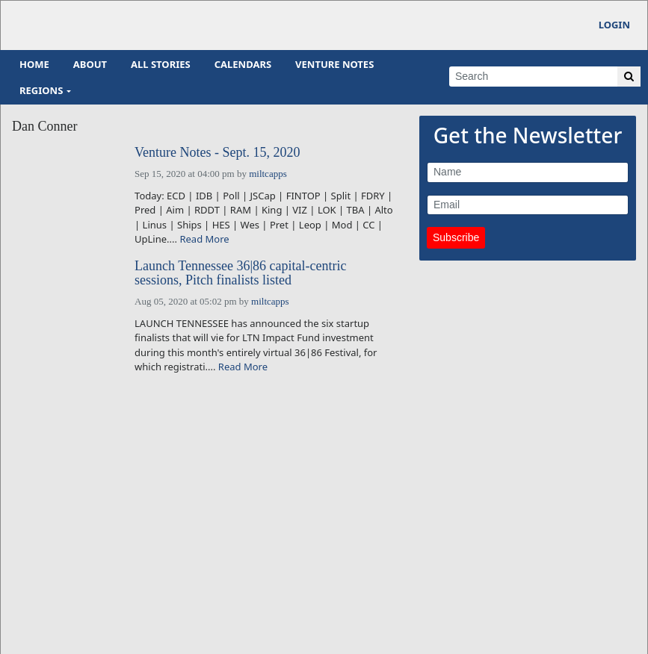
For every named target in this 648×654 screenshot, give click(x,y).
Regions (41, 90)
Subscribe (456, 237)
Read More (204, 239)
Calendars (243, 64)
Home (34, 64)
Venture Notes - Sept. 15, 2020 (217, 153)
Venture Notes (334, 64)
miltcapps (268, 173)
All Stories (161, 64)
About (90, 64)
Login (614, 24)
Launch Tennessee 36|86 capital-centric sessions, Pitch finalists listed (240, 273)
